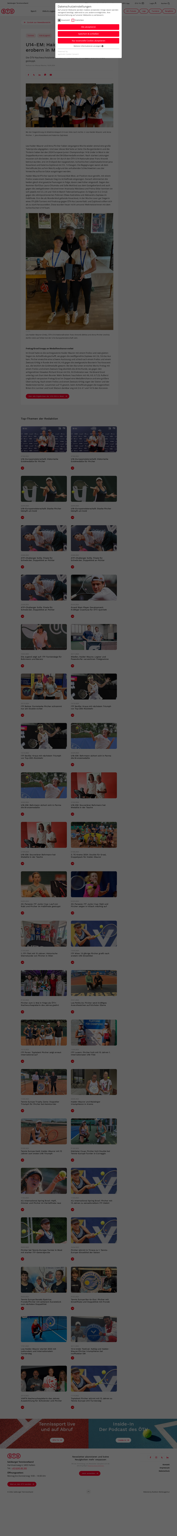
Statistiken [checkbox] (79, 20)
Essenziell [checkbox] (65, 20)
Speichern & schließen (88, 33)
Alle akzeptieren (88, 27)
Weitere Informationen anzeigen (88, 46)
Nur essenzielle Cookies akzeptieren (88, 40)
